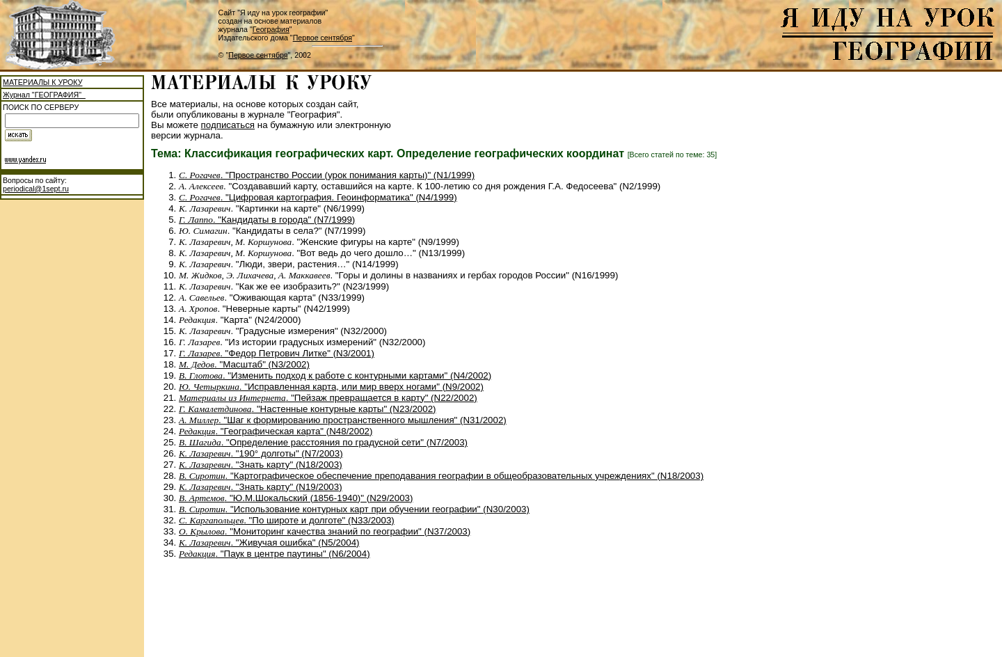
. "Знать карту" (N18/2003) (260, 464)
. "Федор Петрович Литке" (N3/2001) (276, 353)
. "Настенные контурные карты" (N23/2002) (307, 409)
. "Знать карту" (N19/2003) (260, 487)
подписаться (228, 125)
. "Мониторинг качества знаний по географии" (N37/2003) (324, 531)
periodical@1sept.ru (36, 188)
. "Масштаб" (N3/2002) (244, 364)
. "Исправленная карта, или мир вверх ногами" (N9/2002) (331, 386)
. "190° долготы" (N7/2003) (261, 453)
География (271, 29)
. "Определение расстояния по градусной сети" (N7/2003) (323, 442)
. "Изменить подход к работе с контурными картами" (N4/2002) (335, 375)
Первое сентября (322, 37)
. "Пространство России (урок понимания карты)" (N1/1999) (327, 175)
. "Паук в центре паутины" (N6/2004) (274, 553)
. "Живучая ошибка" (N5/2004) (269, 542)
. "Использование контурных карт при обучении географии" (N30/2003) (354, 509)
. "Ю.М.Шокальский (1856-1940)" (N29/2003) (296, 498)
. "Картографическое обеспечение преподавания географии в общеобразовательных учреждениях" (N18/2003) (441, 475)
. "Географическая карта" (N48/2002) (275, 431)
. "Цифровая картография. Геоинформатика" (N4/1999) (318, 197)
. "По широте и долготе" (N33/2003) (287, 520)
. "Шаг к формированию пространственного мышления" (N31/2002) (343, 420)
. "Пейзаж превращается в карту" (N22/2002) (328, 398)
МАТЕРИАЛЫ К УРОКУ (42, 82)
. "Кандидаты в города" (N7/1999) (267, 219)
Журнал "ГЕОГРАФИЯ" (44, 94)
